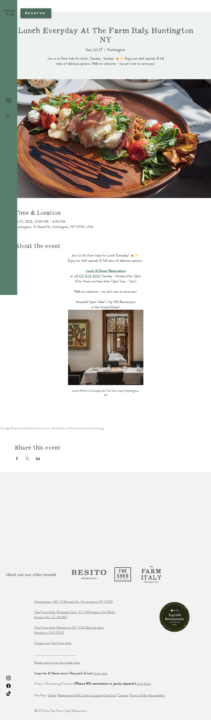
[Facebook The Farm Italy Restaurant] (8, 686)
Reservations (65, 695)
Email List (109, 695)
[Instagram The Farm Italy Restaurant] (8, 678)
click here (100, 673)
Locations (96, 695)
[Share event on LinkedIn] (38, 458)
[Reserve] (35, 13)
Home (52, 695)
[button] (8, 100)
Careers (123, 695)
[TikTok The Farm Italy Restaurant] (8, 694)
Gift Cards (82, 695)
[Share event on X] (27, 458)
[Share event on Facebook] (17, 458)
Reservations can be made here (57, 662)
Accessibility (157, 695)
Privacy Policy (138, 695)
